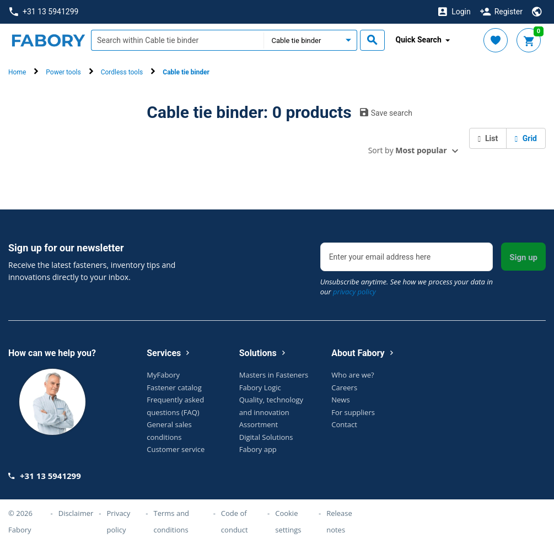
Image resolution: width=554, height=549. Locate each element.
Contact (344, 424)
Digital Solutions (266, 437)
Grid (526, 138)
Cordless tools (122, 72)
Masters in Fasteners (273, 375)
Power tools (63, 72)
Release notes (339, 521)
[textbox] (177, 40)
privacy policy (354, 292)
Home (17, 72)
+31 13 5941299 (43, 12)
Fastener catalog (174, 387)
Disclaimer (76, 513)
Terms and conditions (172, 521)
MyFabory (163, 375)
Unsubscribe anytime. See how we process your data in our (406, 287)
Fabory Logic (260, 387)
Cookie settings (288, 521)
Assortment (258, 424)
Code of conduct (234, 521)
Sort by (407, 150)
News (340, 400)
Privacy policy (118, 521)
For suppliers (353, 412)
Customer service (176, 449)
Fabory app (258, 449)
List (488, 138)
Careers (344, 387)
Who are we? (352, 375)
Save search (386, 112)
